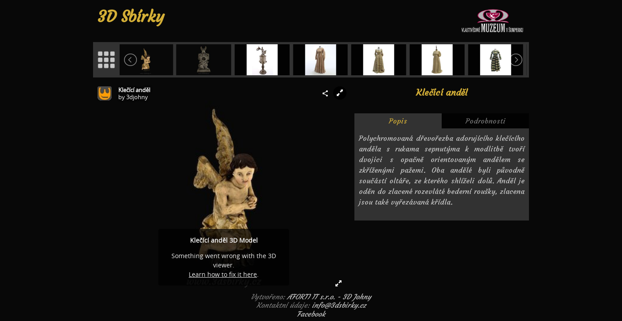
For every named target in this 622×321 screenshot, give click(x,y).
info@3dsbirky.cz (339, 305)
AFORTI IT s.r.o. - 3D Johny (329, 296)
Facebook (311, 313)
